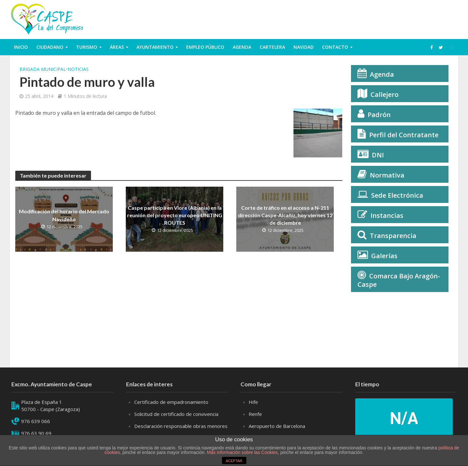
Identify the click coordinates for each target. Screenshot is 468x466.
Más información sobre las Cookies (242, 452)
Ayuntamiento (155, 47)
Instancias (386, 215)
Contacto (335, 47)
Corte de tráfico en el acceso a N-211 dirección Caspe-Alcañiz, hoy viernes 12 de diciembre (285, 215)
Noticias (78, 69)
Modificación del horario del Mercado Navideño (64, 215)
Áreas (117, 47)
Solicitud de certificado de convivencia (176, 414)
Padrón (379, 114)
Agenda (242, 47)
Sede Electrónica (397, 195)
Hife (253, 402)
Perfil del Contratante (403, 134)
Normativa (387, 175)
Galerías (384, 255)
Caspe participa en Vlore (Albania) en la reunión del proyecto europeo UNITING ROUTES (174, 215)
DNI (378, 155)
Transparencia (393, 235)
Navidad (303, 47)
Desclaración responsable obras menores (181, 426)
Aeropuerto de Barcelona (277, 426)
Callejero (384, 94)
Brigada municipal (43, 69)
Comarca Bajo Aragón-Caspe (399, 280)
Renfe (255, 414)
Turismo (86, 47)
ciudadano (49, 47)
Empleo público (205, 47)
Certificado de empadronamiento (171, 402)
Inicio (21, 47)
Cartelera (272, 47)
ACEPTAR (234, 461)
